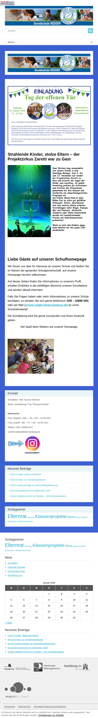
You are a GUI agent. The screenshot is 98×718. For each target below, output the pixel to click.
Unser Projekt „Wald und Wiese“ (25, 474)
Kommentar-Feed (16, 571)
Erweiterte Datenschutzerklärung (50, 706)
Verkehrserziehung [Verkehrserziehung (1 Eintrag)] (25, 521)
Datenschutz (24, 706)
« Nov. (9, 622)
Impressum (9, 706)
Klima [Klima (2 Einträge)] (71, 517)
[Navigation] (7, 2)
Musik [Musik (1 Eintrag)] (77, 517)
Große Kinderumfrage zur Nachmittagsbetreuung (34, 485)
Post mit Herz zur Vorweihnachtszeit (27, 479)
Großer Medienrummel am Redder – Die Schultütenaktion (38, 496)
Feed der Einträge (16, 567)
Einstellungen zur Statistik (51, 715)
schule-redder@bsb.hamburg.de (46, 305)
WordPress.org (15, 575)
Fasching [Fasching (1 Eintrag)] (30, 517)
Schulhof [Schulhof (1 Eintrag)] (84, 517)
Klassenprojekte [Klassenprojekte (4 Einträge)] (51, 516)
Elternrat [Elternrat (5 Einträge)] (17, 516)
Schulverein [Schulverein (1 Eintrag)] (12, 521)
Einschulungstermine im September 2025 (30, 490)
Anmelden (13, 563)
